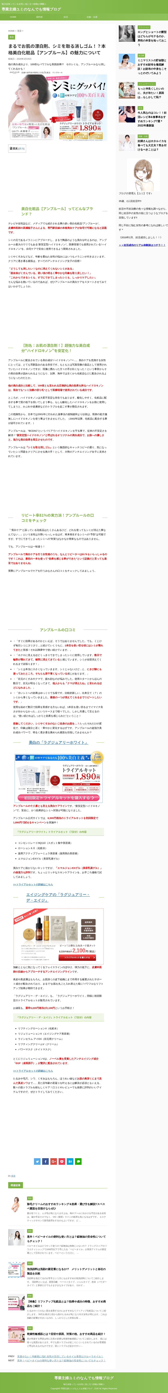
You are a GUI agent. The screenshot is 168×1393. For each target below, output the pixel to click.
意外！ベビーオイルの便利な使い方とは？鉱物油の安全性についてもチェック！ (61, 1360)
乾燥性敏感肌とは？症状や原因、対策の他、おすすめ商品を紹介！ (66, 1334)
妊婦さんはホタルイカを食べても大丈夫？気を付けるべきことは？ (152, 145)
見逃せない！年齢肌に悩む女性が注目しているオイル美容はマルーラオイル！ (60, 1356)
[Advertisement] (57, 178)
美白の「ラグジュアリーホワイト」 (58, 742)
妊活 (66, 17)
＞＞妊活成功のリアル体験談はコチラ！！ (142, 245)
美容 (13, 1176)
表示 (21, 148)
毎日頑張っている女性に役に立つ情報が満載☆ (84, 1384)
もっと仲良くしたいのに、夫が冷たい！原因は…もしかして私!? (151, 93)
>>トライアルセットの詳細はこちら (33, 884)
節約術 (39, 17)
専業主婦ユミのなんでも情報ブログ (31, 9)
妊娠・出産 (92, 17)
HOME (13, 17)
